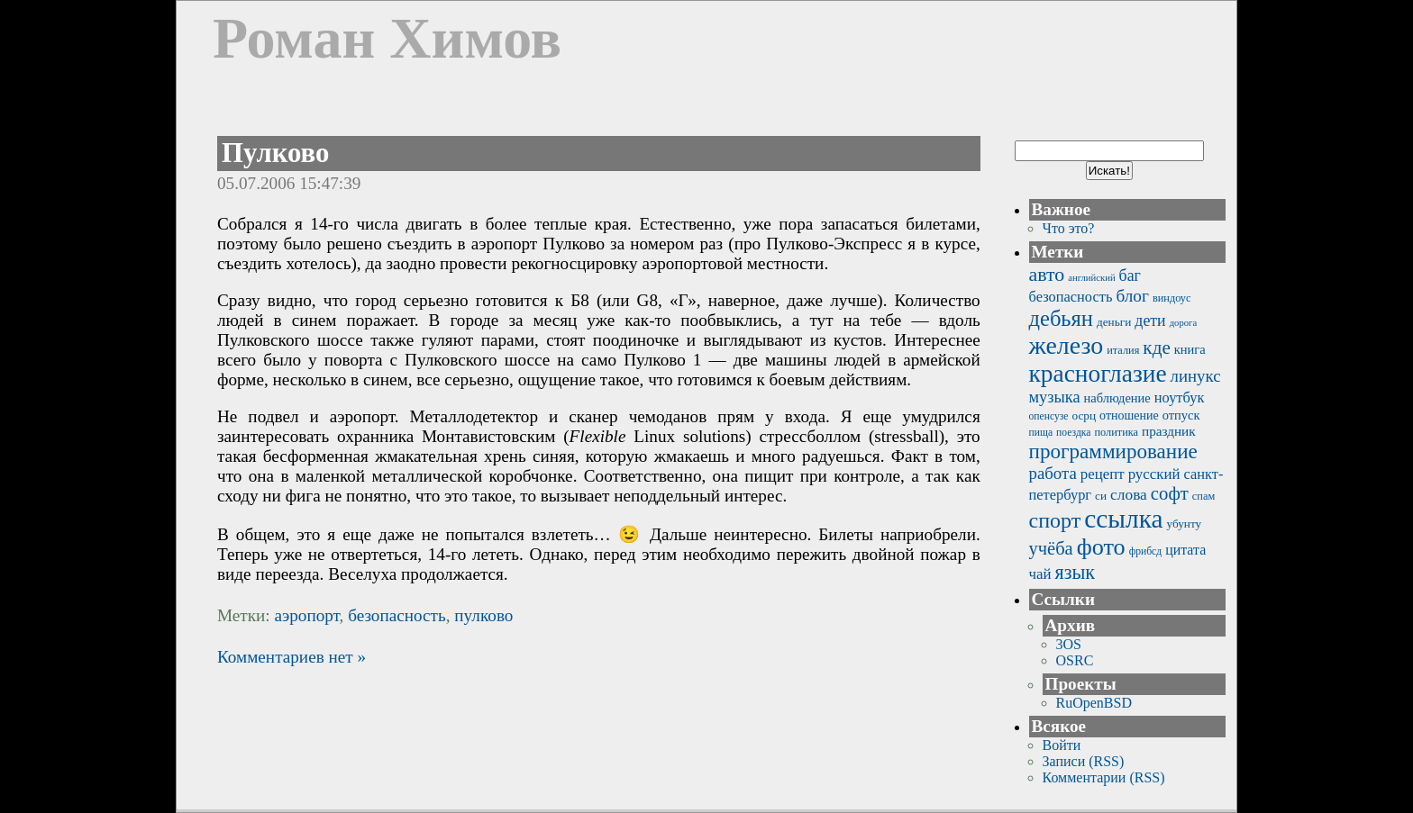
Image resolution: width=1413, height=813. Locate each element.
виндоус (1172, 298)
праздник (1169, 430)
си (1101, 495)
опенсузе (1049, 416)
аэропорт (306, 615)
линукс (1196, 375)
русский (1154, 474)
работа (1053, 473)
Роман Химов (387, 38)
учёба (1051, 548)
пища (1041, 432)
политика (1116, 432)
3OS (1068, 644)
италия (1123, 350)
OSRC (1075, 660)
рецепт (1102, 474)
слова (1128, 494)
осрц (1083, 415)
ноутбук (1179, 397)
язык (1075, 572)
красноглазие (1098, 373)
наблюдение (1117, 398)
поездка (1073, 432)
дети (1150, 321)
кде (1156, 347)
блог (1132, 295)
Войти (1062, 745)
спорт (1055, 520)
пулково (483, 615)
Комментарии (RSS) (1104, 777)
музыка (1054, 397)
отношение (1129, 415)
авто (1047, 274)
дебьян (1061, 318)
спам (1203, 496)
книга (1190, 349)
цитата (1185, 549)
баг (1130, 275)
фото (1101, 547)
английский (1091, 278)
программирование (1113, 451)
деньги (1114, 322)
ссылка (1123, 518)
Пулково (275, 153)
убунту (1184, 523)
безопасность (397, 615)
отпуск (1181, 415)
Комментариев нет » (291, 656)
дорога (1184, 323)
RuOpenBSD (1094, 702)
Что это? (1069, 228)
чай (1040, 574)
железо (1066, 345)
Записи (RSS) (1084, 761)
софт (1170, 493)
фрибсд (1145, 551)
